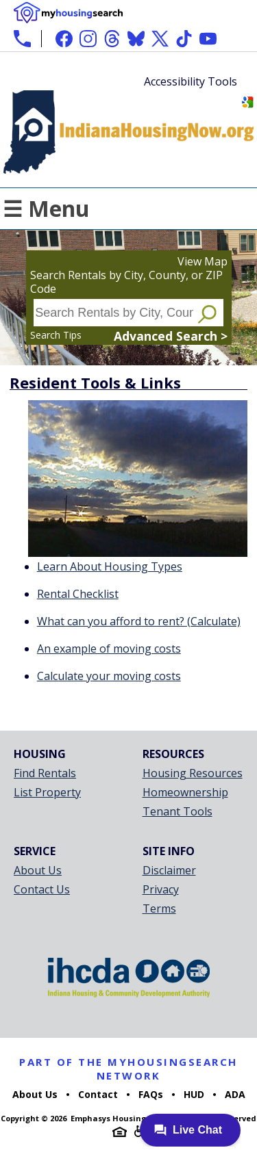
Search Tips (56, 334)
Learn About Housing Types (109, 566)
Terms (159, 908)
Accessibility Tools (190, 81)
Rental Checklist (78, 593)
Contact (98, 1094)
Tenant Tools (177, 811)
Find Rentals (45, 773)
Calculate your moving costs (109, 675)
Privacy (161, 889)
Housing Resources (193, 773)
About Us (38, 870)
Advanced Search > (171, 336)
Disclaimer (169, 870)
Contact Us (42, 889)
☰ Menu (46, 208)
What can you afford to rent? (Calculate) (139, 621)
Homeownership (185, 792)
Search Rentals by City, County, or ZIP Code (126, 282)
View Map (203, 261)
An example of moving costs (109, 648)
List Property (47, 792)
